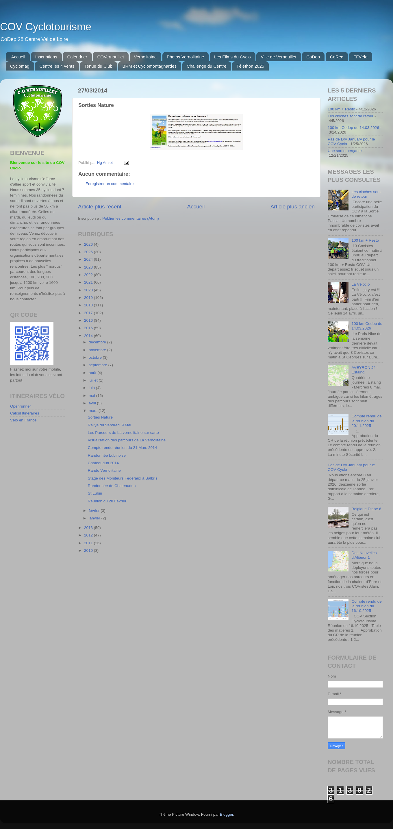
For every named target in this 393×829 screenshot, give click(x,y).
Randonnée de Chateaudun (112, 486)
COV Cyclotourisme (45, 27)
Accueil (18, 56)
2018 (89, 305)
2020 (89, 290)
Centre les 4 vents (56, 66)
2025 (89, 252)
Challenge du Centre (207, 66)
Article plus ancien (292, 206)
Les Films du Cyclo (232, 56)
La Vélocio (360, 284)
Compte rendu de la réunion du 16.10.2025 (366, 606)
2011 (89, 543)
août (93, 373)
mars (94, 410)
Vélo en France (23, 420)
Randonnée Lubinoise (107, 455)
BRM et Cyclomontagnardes (150, 66)
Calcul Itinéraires (24, 413)
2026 (89, 244)
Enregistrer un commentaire (110, 184)
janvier (95, 518)
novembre (98, 350)
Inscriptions (46, 56)
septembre (98, 365)
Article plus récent (99, 206)
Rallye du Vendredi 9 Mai (109, 425)
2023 (89, 267)
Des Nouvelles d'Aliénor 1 (364, 555)
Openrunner (20, 406)
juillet (94, 380)
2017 (89, 313)
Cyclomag (19, 66)
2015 (89, 328)
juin (92, 388)
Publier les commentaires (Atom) (130, 218)
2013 (89, 527)
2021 (89, 282)
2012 (89, 535)
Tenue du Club (98, 66)
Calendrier (77, 56)
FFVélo (360, 56)
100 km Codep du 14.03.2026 (353, 127)
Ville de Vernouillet (278, 56)
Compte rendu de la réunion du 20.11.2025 (366, 421)
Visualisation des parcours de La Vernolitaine (127, 440)
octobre (96, 357)
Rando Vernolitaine (104, 470)
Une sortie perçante (345, 151)
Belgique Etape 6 (366, 509)
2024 (89, 259)
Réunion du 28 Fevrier (107, 501)
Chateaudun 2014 (103, 463)
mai (92, 395)
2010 (89, 550)
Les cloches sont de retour (350, 116)
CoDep (313, 56)
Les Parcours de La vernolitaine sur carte (123, 432)
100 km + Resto (341, 109)
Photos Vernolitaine (185, 56)
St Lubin (95, 493)
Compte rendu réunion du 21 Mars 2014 (122, 447)
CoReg (337, 56)
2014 (89, 336)
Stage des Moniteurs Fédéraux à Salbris (122, 478)
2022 (89, 275)
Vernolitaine (145, 56)
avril (93, 403)
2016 (89, 320)
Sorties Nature (100, 417)
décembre (98, 342)
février (95, 510)
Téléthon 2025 (250, 66)
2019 (89, 297)
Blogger (226, 814)
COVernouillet (110, 56)
